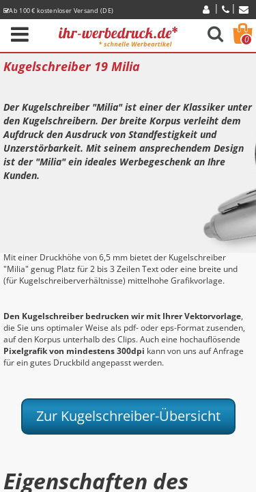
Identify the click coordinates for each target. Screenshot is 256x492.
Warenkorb (246, 39)
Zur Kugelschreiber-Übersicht (128, 416)
